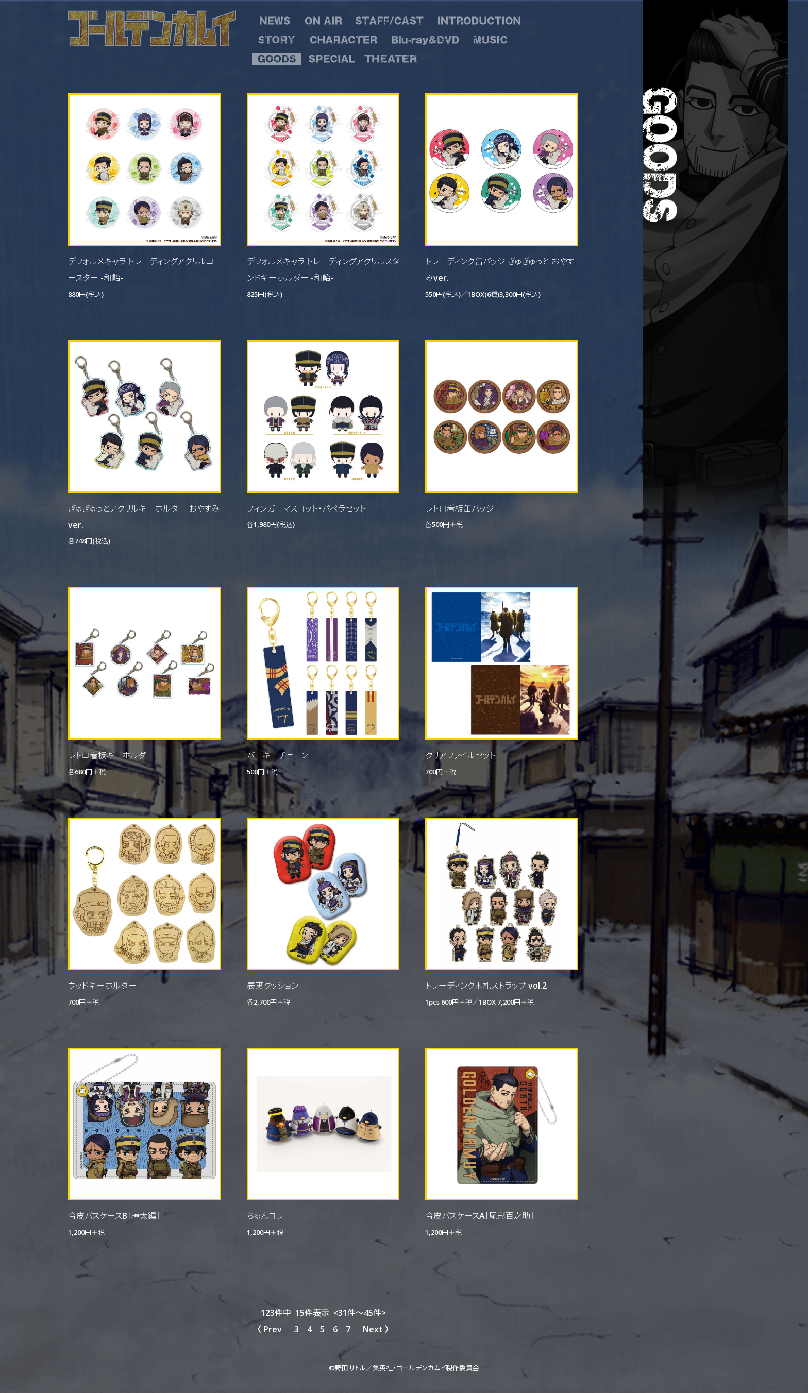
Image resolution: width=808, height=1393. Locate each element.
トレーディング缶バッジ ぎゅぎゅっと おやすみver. (499, 268)
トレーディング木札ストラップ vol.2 (486, 985)
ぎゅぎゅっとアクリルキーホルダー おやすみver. (144, 516)
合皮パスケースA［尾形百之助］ (479, 1215)
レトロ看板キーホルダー (111, 755)
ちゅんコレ (265, 1215)
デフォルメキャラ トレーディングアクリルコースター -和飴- (141, 268)
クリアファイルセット (460, 755)
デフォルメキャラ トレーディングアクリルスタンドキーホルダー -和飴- (323, 268)
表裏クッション (272, 985)
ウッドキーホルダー (102, 985)
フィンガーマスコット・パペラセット (306, 508)
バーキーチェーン (277, 755)
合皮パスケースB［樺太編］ (114, 1215)
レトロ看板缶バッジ (459, 508)
